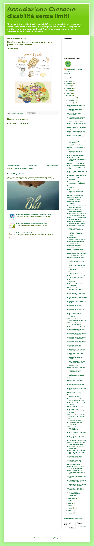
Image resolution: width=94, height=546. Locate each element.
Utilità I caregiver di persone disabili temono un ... (77, 172)
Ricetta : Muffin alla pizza (76, 407)
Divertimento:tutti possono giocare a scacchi (76, 480)
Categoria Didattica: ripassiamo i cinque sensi (76, 264)
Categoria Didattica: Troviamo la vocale (74, 460)
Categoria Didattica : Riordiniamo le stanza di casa (34, 214)
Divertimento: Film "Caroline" (73, 178)
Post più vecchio (52, 165)
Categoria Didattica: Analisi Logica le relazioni (76, 333)
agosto (70, 500)
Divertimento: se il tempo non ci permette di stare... (76, 399)
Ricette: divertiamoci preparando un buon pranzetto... (75, 289)
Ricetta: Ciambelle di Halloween (74, 113)
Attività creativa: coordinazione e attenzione (73, 493)
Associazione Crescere (74, 69)
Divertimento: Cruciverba (76, 225)
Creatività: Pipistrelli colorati (74, 202)
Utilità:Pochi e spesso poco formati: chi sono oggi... (76, 222)
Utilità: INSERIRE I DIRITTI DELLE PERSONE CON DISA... (76, 167)
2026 (68, 81)
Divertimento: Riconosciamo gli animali (76, 238)
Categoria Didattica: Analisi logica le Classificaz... (76, 337)
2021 (68, 93)
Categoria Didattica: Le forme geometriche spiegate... (75, 151)
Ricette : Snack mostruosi (76, 147)
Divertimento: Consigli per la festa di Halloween (76, 117)
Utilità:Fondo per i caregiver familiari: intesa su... (76, 218)
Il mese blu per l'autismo (16, 174)
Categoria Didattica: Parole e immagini (29, 232)
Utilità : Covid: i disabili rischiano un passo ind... (76, 250)
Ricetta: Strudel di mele (75, 195)
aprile (70, 510)
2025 (68, 83)
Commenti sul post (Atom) (23, 168)
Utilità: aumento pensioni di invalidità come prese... (76, 276)
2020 (68, 96)
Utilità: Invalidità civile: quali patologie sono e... (76, 433)
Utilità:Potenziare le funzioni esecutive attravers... (74, 314)
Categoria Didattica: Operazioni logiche (74, 345)
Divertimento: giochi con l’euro (75, 385)
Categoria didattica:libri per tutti (76, 476)
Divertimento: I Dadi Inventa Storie (77, 298)
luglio (70, 503)
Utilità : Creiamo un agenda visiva (76, 124)
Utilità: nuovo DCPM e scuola (75, 353)
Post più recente (13, 165)
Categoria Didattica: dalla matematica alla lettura (76, 443)
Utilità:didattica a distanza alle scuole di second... (76, 329)
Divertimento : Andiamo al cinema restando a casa (76, 294)
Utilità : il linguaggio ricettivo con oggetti (77, 141)
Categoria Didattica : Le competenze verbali (75, 310)
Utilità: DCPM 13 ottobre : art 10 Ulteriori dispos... (76, 349)
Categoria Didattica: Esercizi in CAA (74, 246)
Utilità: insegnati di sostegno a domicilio (75, 228)
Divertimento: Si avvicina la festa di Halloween (76, 206)
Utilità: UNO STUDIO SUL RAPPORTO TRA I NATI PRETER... (76, 452)
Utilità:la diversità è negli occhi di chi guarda (75, 467)
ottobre (70, 103)
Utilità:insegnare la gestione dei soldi (76, 389)
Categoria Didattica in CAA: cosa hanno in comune (77, 415)
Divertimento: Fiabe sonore (76, 440)
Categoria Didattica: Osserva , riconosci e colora (75, 233)
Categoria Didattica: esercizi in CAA (74, 272)
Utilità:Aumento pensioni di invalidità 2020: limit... (76, 214)
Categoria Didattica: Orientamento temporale (76, 319)
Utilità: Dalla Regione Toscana (74, 357)
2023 (68, 88)
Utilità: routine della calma (76, 121)
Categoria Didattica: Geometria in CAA (74, 210)
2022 (68, 91)
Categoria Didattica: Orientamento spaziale (75, 260)
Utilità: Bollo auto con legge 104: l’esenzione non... (76, 254)
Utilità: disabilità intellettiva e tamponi (76, 284)
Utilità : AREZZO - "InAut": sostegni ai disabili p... (76, 361)
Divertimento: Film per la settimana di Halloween (76, 182)
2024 (68, 86)
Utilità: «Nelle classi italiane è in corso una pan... (76, 484)
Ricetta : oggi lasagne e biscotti (75, 381)
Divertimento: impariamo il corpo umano (76, 242)
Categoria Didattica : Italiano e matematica (75, 419)
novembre (71, 100)
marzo (70, 513)
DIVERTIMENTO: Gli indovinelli (74, 423)
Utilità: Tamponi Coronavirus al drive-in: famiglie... (76, 411)
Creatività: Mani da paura (76, 145)
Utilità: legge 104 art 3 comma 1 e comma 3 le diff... (76, 472)
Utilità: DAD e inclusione (75, 155)
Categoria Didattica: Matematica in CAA (75, 370)
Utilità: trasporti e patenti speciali (76, 403)
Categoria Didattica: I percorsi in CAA (74, 198)
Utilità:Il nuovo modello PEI (76, 326)
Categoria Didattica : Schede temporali (74, 456)
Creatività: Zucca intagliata (76, 175)
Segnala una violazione (73, 518)
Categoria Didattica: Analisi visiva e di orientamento (76, 341)
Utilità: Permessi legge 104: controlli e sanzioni (77, 437)
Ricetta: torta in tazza (74, 392)
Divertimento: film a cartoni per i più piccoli (76, 395)
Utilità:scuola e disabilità (75, 378)
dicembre (71, 98)
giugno (70, 505)
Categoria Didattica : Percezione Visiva (74, 323)
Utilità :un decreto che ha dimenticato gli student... (76, 132)
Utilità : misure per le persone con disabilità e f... (76, 137)
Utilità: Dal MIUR (73, 365)
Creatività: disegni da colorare (74, 109)
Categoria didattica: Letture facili (76, 302)
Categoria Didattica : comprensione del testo (76, 306)
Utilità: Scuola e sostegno (76, 367)
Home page (33, 165)
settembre (71, 498)
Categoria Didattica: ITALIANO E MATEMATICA (74, 428)
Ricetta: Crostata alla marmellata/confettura (75, 488)
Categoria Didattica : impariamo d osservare (76, 374)
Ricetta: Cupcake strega (75, 163)
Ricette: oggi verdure (74, 464)
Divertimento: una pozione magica (76, 186)
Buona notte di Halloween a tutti (76, 105)
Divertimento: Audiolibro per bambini (75, 447)
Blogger (56, 538)
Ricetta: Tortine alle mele (75, 257)
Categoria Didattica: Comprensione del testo (31, 223)
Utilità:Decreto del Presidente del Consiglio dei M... (76, 159)
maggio (70, 508)
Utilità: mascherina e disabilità (74, 280)
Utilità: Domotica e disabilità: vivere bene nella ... (75, 191)
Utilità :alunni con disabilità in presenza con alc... (76, 128)
